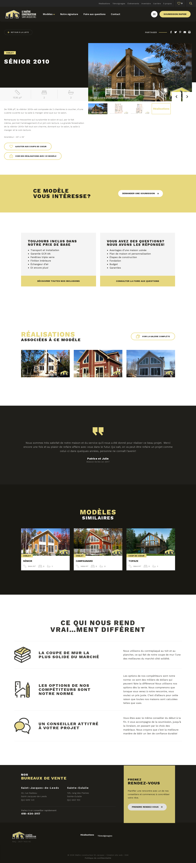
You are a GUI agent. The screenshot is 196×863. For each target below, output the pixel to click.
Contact (115, 14)
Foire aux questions (94, 14)
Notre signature (69, 14)
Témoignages (118, 3)
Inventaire (146, 3)
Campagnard (84, 561)
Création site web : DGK (118, 855)
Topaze (133, 561)
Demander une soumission (138, 193)
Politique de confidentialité (98, 858)
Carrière (157, 3)
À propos (167, 3)
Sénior (27, 561)
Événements (133, 3)
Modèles (49, 14)
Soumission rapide (175, 14)
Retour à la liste (18, 32)
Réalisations (104, 3)
